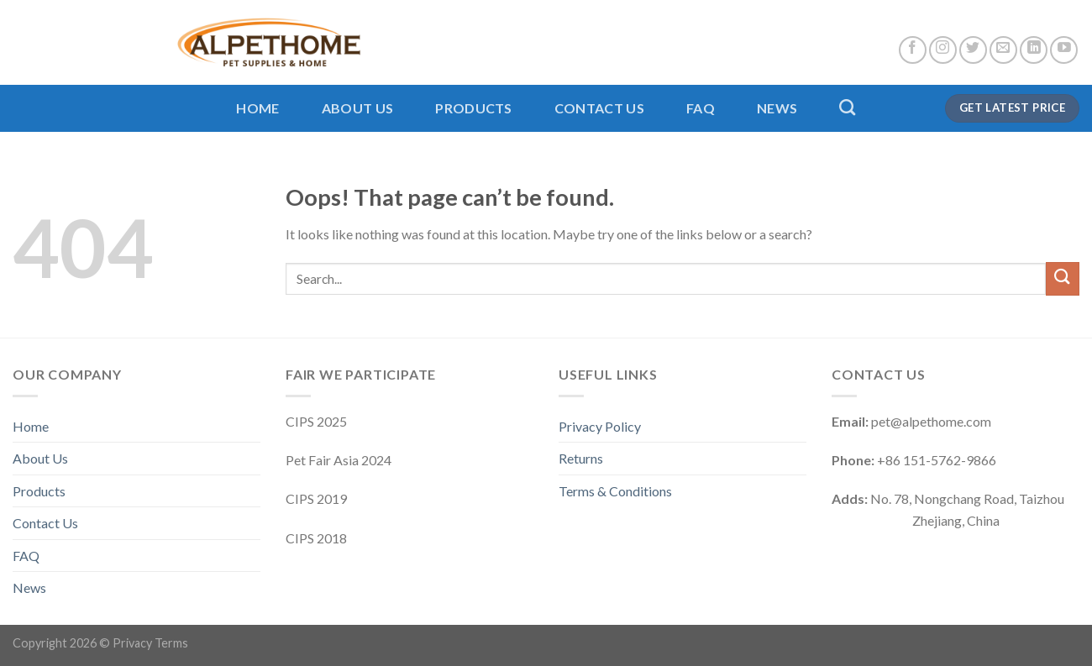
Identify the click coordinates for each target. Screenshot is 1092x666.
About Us (358, 108)
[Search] (847, 107)
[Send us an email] (1003, 50)
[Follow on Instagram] (943, 50)
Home (257, 108)
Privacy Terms (150, 643)
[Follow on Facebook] (913, 50)
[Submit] (1062, 278)
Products (473, 108)
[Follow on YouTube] (1064, 50)
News (777, 108)
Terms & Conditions (615, 491)
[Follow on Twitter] (973, 50)
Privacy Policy (600, 426)
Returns (581, 458)
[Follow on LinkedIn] (1033, 50)
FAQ (700, 108)
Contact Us (599, 108)
